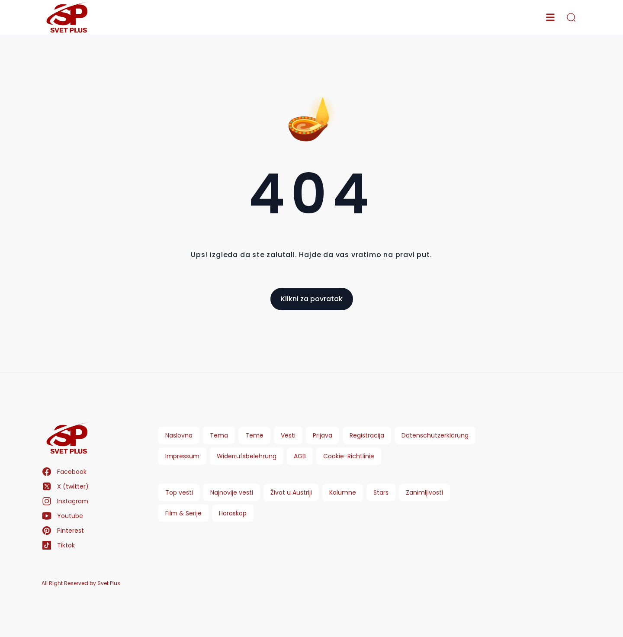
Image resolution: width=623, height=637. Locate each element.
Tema (219, 435)
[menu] (550, 17)
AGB (300, 456)
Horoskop (233, 513)
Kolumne (342, 492)
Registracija (367, 435)
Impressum (182, 456)
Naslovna (179, 435)
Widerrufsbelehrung (246, 456)
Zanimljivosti (424, 492)
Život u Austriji (291, 492)
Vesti (288, 435)
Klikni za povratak (312, 299)
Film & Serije (183, 513)
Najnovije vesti (231, 492)
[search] (571, 17)
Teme (254, 435)
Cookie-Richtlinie (348, 456)
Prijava (322, 435)
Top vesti (179, 492)
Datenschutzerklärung (435, 435)
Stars (381, 492)
